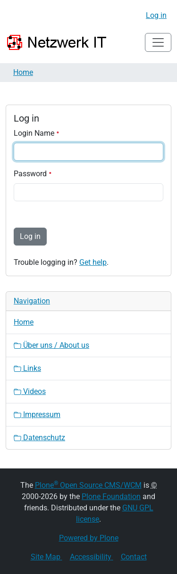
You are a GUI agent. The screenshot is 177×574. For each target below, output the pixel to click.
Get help (93, 262)
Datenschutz (39, 437)
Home (23, 72)
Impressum (37, 414)
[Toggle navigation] (158, 42)
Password (33, 173)
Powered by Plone (88, 537)
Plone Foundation (111, 496)
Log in (156, 15)
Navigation (32, 300)
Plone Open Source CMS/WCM (88, 485)
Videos (30, 391)
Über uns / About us (51, 345)
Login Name (36, 133)
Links (27, 368)
